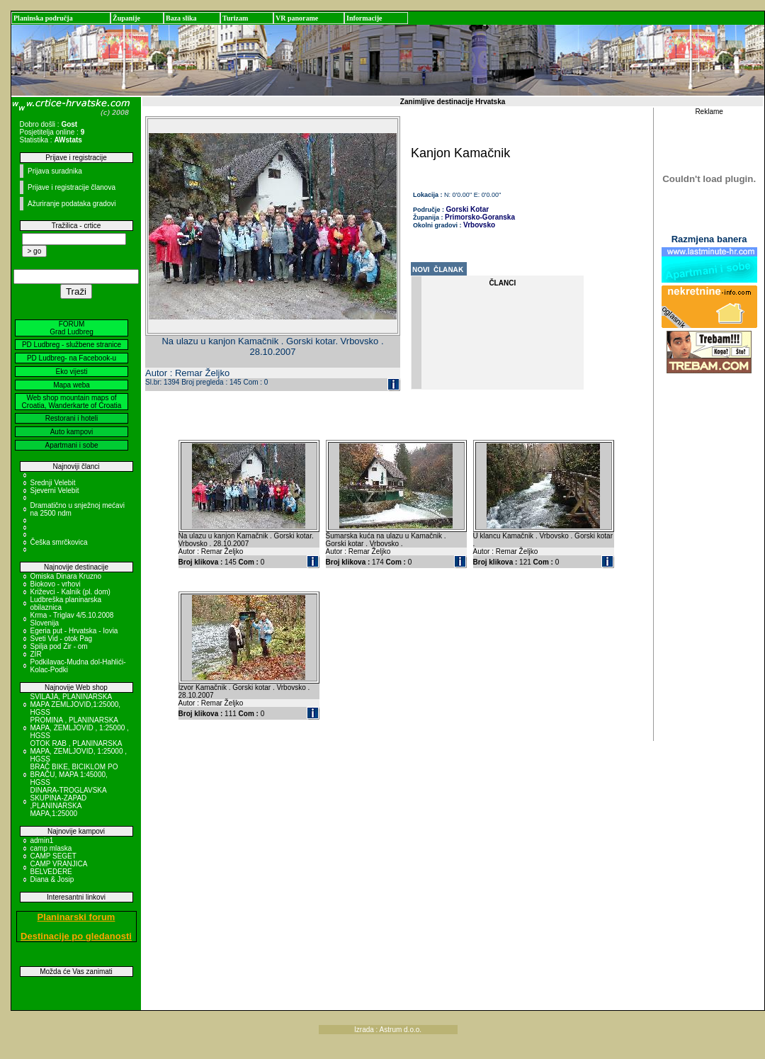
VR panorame (297, 18)
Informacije (364, 18)
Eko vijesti (71, 371)
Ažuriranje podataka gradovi (72, 204)
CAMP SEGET (53, 856)
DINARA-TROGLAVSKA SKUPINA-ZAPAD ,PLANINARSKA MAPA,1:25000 (68, 801)
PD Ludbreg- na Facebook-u (71, 358)
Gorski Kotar (467, 209)
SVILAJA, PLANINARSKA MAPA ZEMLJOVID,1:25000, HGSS (75, 704)
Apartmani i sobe (71, 445)
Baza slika (181, 18)
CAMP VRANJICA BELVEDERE (58, 868)
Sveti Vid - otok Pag (61, 638)
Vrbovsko (479, 225)
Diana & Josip (52, 879)
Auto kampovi (72, 432)
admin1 (42, 840)
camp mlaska (51, 848)
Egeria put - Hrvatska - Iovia (74, 631)
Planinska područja (43, 18)
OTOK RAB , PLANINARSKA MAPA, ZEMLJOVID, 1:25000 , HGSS (79, 751)
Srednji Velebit (53, 483)
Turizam (235, 18)
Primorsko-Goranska (480, 217)
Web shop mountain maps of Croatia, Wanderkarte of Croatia (72, 401)
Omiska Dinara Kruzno (66, 576)
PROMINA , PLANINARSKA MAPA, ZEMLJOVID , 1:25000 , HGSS (79, 728)
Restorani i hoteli (71, 418)
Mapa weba (71, 385)
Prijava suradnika (55, 171)
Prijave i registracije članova (71, 187)
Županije (126, 18)
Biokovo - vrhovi (55, 584)
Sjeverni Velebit (54, 490)
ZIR (36, 654)
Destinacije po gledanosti (76, 936)
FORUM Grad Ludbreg (72, 328)
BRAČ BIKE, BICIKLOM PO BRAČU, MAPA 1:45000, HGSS (74, 774)
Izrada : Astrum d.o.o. (387, 1029)
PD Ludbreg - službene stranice (71, 345)
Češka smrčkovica (59, 542)
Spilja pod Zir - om (59, 646)
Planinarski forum (76, 917)
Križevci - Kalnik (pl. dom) (70, 592)
